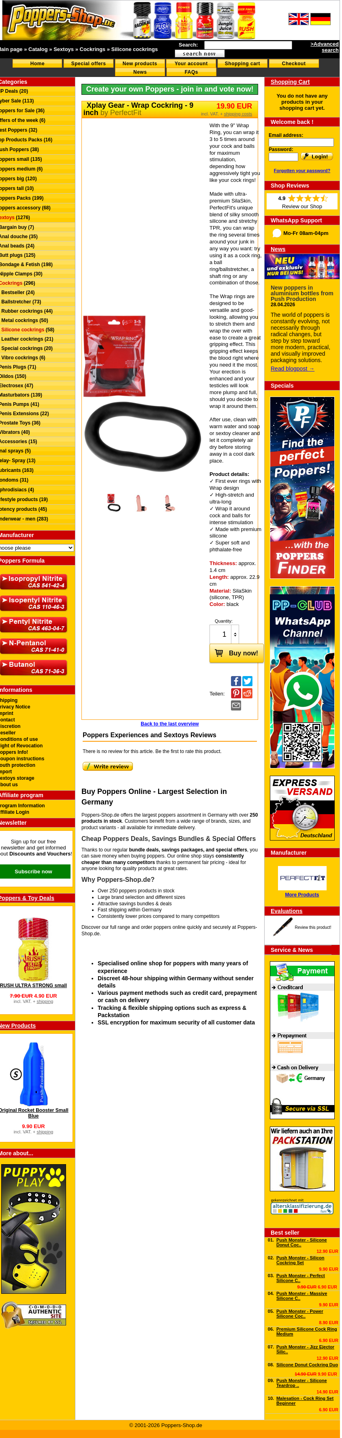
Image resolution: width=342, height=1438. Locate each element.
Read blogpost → (292, 368)
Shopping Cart (290, 82)
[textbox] (248, 45)
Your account (191, 63)
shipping (44, 1001)
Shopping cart (242, 63)
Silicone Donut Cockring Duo (307, 1364)
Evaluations (287, 911)
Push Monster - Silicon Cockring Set (300, 1260)
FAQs (191, 72)
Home (37, 63)
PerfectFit (125, 113)
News (140, 72)
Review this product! (313, 927)
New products (140, 63)
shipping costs (238, 113)
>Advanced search (324, 47)
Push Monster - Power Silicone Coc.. (299, 1314)
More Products (302, 895)
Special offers (88, 63)
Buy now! (234, 652)
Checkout (294, 63)
